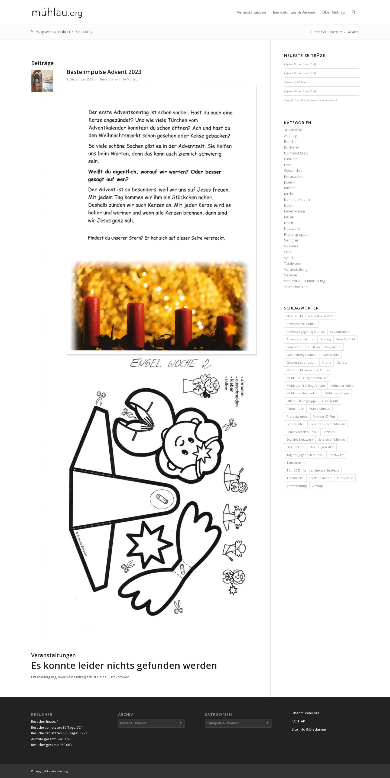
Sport (288, 257)
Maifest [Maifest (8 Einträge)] (341, 362)
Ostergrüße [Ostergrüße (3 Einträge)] (330, 401)
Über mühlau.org (305, 713)
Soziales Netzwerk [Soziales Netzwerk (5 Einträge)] (300, 439)
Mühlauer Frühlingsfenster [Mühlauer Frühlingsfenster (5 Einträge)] (306, 385)
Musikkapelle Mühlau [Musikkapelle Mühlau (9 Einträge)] (315, 370)
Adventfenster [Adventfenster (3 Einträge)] (340, 332)
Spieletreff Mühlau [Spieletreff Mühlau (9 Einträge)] (331, 439)
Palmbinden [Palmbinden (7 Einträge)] (295, 408)
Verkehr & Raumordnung (304, 280)
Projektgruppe (296, 234)
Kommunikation (297, 199)
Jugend (289, 182)
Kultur (289, 205)
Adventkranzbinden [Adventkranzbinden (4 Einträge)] (301, 339)
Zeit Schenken (296, 286)
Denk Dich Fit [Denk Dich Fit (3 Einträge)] (345, 339)
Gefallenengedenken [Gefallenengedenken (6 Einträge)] (302, 355)
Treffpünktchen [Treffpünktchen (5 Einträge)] (320, 478)
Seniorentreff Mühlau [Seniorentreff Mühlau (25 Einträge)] (302, 432)
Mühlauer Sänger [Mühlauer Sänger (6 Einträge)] (336, 393)
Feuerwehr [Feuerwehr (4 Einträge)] (295, 347)
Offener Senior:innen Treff (300, 64)
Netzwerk (292, 228)
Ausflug (290, 135)
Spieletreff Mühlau (295, 82)
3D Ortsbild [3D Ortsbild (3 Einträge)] (295, 316)
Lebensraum (294, 211)
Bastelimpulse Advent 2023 (104, 72)
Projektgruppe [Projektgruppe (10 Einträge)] (297, 416)
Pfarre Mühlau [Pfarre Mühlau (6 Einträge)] (319, 408)
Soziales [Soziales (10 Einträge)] (328, 432)
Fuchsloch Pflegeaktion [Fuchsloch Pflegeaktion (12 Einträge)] (324, 347)
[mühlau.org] (57, 12)
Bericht (105, 79)
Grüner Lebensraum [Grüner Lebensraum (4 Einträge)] (302, 362)
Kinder (289, 187)
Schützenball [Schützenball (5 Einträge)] (296, 424)
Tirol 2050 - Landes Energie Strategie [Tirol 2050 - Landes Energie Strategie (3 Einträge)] (313, 470)
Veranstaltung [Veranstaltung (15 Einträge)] (297, 486)
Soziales (291, 246)
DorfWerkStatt (296, 153)
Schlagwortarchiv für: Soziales (61, 32)
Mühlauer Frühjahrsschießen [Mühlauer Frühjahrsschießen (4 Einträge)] (308, 378)
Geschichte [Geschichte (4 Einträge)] (331, 355)
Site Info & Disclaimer (309, 729)
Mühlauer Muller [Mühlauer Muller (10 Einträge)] (342, 385)
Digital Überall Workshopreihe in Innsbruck (310, 100)
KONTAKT (299, 721)
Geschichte (293, 170)
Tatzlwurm (292, 263)
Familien (291, 158)
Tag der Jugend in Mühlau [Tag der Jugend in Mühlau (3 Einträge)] (305, 455)
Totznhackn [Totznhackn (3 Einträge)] (295, 478)
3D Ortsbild (293, 129)
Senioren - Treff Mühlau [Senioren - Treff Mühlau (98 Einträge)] (327, 424)
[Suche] (353, 12)
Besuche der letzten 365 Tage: (55, 733)
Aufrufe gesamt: (44, 739)
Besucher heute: (44, 721)
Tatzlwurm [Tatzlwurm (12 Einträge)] (336, 455)
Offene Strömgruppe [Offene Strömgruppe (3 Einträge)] (302, 401)
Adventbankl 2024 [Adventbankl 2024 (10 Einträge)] (320, 316)
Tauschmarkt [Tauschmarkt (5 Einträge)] (296, 462)
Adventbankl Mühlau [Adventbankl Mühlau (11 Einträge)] (301, 324)
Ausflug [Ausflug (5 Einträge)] (325, 339)
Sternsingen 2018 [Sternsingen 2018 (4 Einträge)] (322, 447)
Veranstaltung (295, 269)
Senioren (291, 240)
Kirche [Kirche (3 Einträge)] (326, 362)
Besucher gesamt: (45, 745)
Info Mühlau (129, 79)
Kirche (289, 193)
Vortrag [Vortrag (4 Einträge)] (317, 486)
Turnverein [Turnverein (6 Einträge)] (345, 478)
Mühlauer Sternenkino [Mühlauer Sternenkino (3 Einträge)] (303, 393)
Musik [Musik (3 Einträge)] (291, 370)
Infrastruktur (294, 176)
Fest (287, 164)
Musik (289, 217)
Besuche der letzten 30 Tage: (54, 727)
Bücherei (291, 147)
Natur (288, 222)
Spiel (288, 251)
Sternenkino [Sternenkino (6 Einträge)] (295, 447)
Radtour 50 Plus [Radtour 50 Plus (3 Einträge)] (324, 416)
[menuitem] (251, 12)
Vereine (290, 275)
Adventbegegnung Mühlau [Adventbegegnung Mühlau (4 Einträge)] (306, 332)
